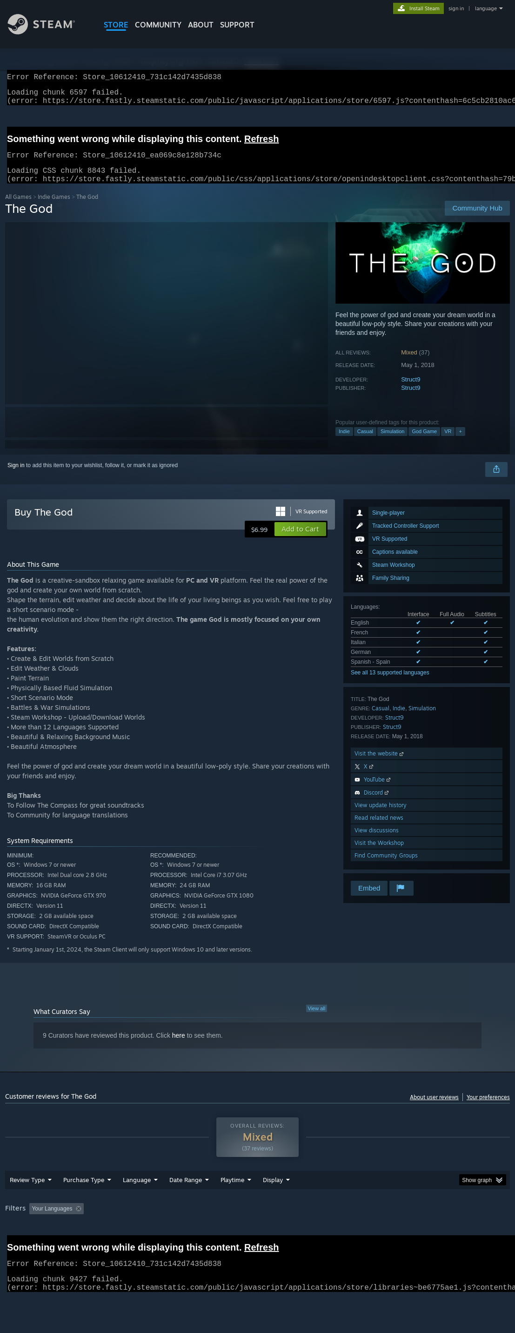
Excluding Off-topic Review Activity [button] (146, 1233)
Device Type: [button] (23, 1245)
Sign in (16, 476)
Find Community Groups (386, 866)
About (201, 24)
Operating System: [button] (363, 1233)
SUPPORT (237, 24)
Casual (365, 442)
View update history (380, 816)
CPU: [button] (410, 1233)
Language (137, 1204)
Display (273, 1204)
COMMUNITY (158, 24)
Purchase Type (83, 1204)
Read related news (378, 828)
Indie (344, 442)
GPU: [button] (441, 1233)
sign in (456, 8)
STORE (116, 24)
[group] (257, 1239)
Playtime (232, 1204)
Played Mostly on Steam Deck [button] (284, 1233)
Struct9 (410, 390)
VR (447, 442)
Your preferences (488, 1108)
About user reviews (434, 1108)
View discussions (376, 841)
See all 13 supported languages (390, 683)
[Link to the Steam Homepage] (48, 32)
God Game (424, 442)
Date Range (185, 1204)
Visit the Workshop (379, 853)
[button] (300, 540)
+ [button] (460, 442)
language (486, 8)
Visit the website (379, 764)
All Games (18, 207)
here (178, 1046)
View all (317, 1019)
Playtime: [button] (218, 1233)
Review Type (27, 1204)
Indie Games (54, 207)
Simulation (392, 442)
